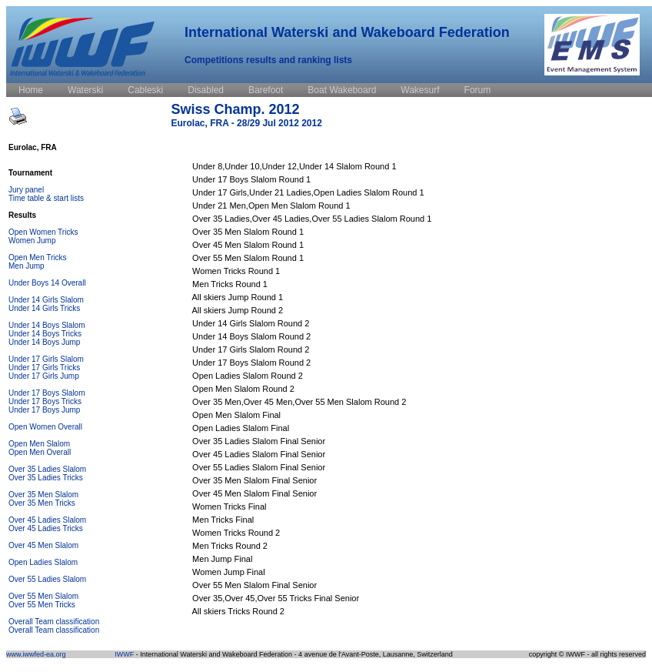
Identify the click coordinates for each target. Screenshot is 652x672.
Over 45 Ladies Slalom (47, 520)
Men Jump (26, 266)
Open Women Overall (45, 427)
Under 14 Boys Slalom (46, 325)
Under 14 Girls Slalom (46, 300)
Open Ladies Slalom (43, 562)
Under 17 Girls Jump (43, 376)
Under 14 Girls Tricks (44, 308)
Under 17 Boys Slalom (46, 393)
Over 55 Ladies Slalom (47, 579)
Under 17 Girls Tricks (44, 367)
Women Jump (32, 240)
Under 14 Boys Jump (44, 342)
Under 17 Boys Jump (44, 410)
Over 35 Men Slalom (43, 494)
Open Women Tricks (43, 232)
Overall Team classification (53, 621)
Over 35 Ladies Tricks (45, 477)
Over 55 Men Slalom (43, 596)
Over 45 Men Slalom (43, 545)
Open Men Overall (39, 452)
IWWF (124, 654)
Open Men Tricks (37, 257)
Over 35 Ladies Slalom (47, 469)
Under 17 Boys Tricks (45, 401)
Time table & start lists (46, 198)
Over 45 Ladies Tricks (45, 528)
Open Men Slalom (39, 444)
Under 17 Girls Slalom (46, 359)
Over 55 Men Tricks (41, 604)
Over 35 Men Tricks (41, 503)
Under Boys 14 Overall (47, 283)
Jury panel (26, 190)
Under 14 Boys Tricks (45, 333)
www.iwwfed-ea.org (36, 654)
